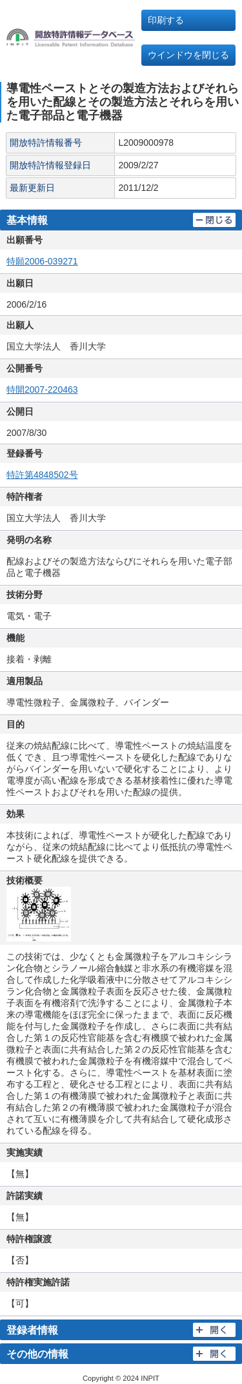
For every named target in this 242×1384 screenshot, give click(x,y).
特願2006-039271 (42, 261)
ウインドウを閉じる (188, 55)
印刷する (166, 20)
